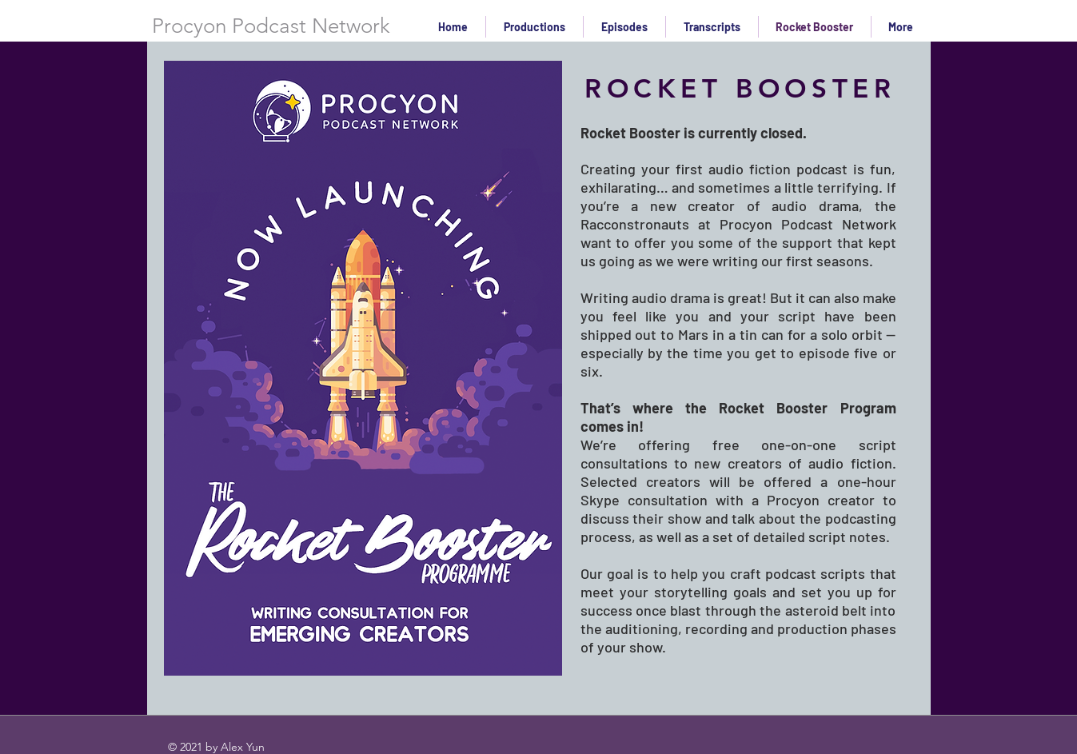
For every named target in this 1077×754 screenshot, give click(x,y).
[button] (624, 27)
